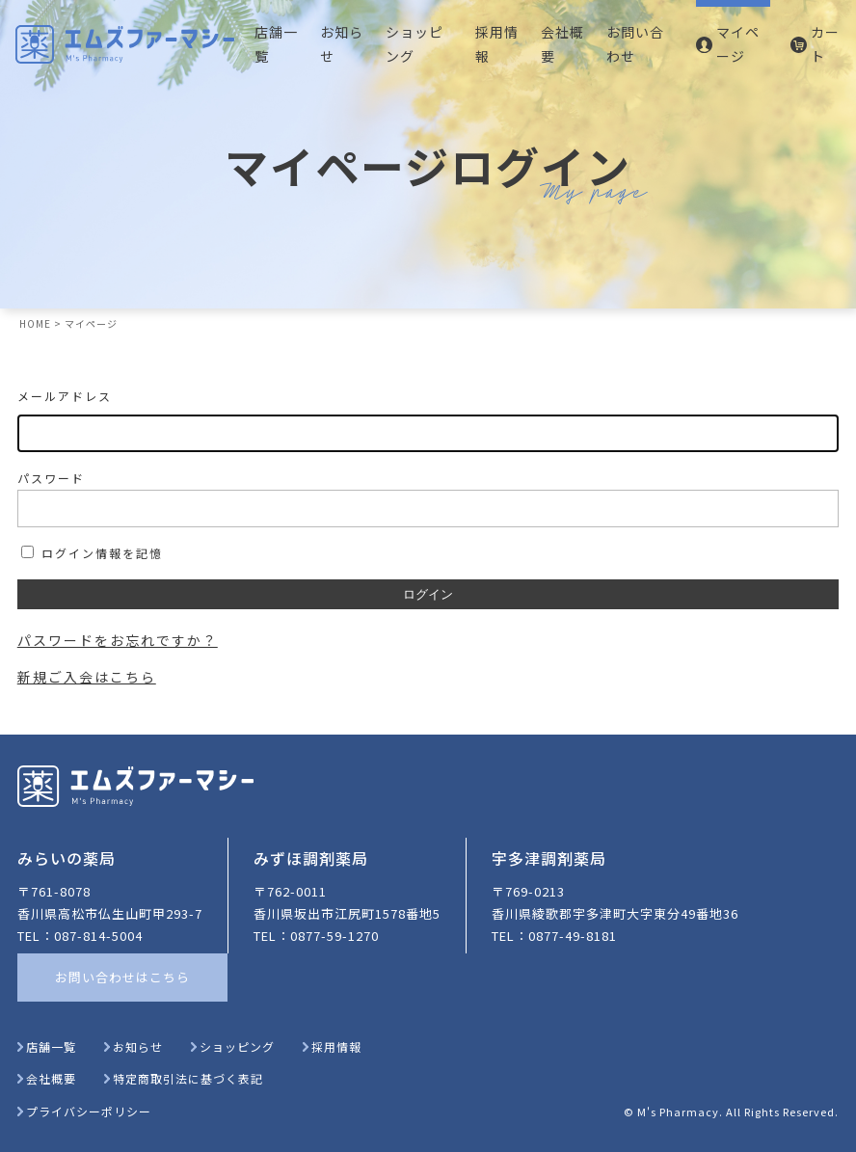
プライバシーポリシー (84, 1111)
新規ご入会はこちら (86, 676)
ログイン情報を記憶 (92, 553)
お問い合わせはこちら (122, 977)
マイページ (738, 44)
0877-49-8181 (572, 935)
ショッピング (414, 44)
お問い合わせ (635, 44)
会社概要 (562, 44)
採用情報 (497, 44)
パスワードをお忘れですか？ (117, 640)
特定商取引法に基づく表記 (183, 1078)
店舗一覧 (276, 44)
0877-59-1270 (334, 935)
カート (825, 44)
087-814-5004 (98, 935)
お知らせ (341, 44)
